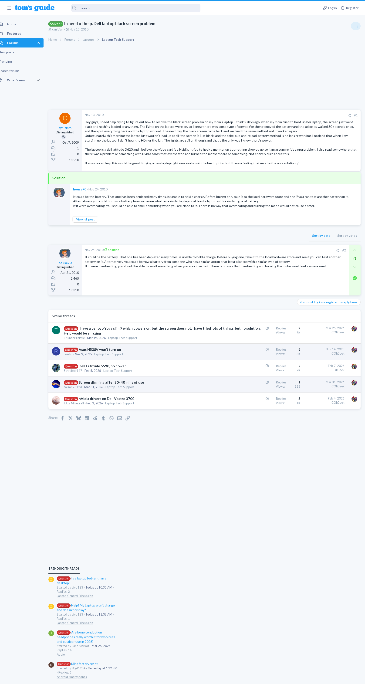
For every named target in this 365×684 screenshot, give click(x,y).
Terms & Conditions (226, 678)
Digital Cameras (310, 446)
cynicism (63, 29)
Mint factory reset (319, 347)
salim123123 (78, 414)
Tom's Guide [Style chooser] (327, 645)
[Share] (274, 115)
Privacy (194, 678)
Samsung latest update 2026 (327, 370)
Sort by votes (272, 263)
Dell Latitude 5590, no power (107, 393)
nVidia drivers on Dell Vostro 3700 (111, 426)
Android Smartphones (314, 360)
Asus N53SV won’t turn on (105, 377)
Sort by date (246, 263)
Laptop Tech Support (127, 365)
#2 (269, 277)
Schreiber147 (78, 398)
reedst (73, 381)
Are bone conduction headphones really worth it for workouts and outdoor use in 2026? (328, 320)
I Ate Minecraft (79, 431)
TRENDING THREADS (306, 252)
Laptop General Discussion (317, 279)
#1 (281, 115)
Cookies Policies (165, 678)
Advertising (132, 678)
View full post (90, 247)
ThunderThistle (79, 365)
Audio (303, 338)
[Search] (130, 8)
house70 (84, 207)
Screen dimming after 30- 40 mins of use (116, 409)
